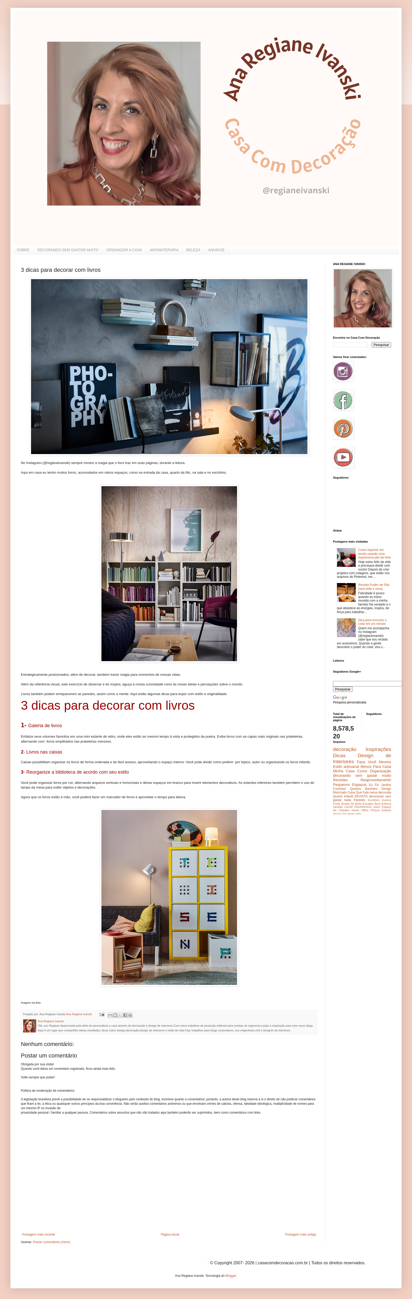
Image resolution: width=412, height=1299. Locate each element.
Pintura (375, 810)
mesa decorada (380, 792)
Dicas (339, 755)
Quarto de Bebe (351, 803)
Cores (362, 771)
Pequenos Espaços (350, 785)
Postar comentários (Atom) (51, 1242)
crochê (348, 806)
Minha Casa (344, 771)
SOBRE (23, 250)
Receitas (340, 780)
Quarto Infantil (343, 796)
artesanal (351, 767)
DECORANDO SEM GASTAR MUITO (67, 250)
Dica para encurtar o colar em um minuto (372, 622)
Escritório (373, 800)
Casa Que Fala (358, 792)
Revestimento (363, 806)
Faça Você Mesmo (374, 762)
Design (386, 789)
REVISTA (361, 796)
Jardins (386, 785)
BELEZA (193, 250)
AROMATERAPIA (164, 250)
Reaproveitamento (375, 780)
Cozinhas (339, 789)
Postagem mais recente (38, 1234)
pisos (376, 806)
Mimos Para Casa (376, 767)
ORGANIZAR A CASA (124, 250)
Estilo (337, 767)
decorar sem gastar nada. (347, 813)
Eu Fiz (374, 785)
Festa (336, 803)
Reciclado (340, 792)
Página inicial (170, 1234)
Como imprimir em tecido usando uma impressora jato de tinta (374, 553)
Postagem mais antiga (300, 1234)
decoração (344, 749)
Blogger (231, 1276)
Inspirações (378, 749)
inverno (386, 800)
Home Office (360, 810)
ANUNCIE (216, 250)
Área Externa (382, 803)
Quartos (355, 789)
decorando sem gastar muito (362, 775)
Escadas (367, 803)
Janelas (338, 806)
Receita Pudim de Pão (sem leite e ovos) (373, 586)
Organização (380, 771)
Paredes (359, 800)
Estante (386, 810)
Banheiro (371, 789)
